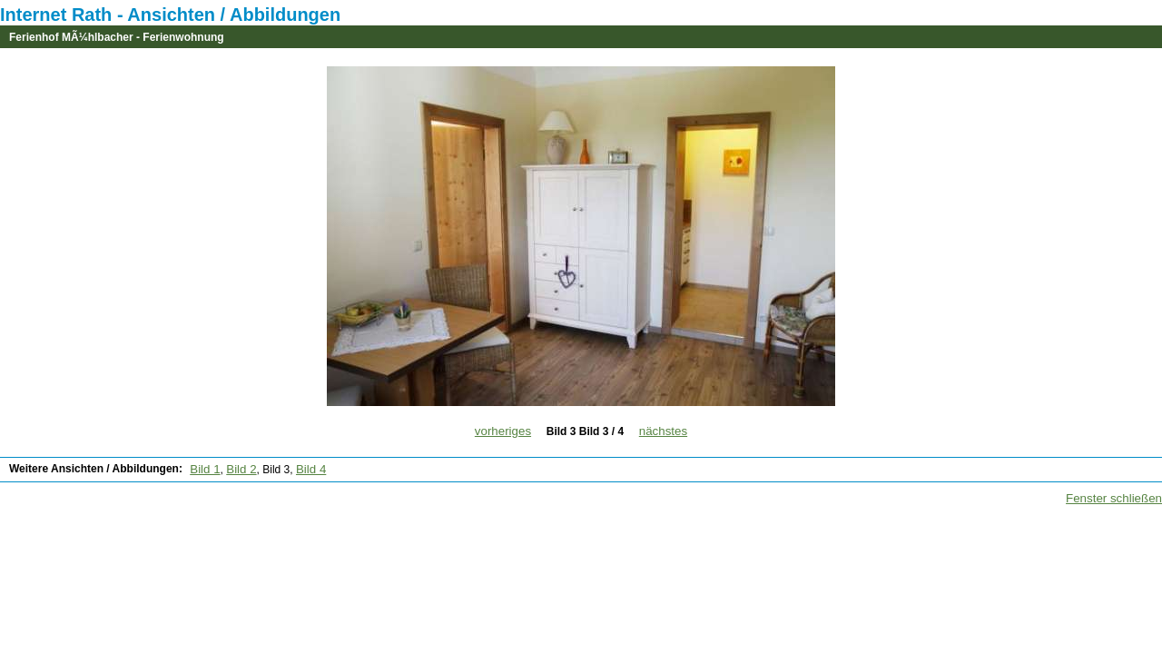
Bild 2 (241, 469)
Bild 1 (205, 469)
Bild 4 (311, 469)
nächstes (663, 431)
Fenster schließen (1114, 498)
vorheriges (503, 431)
